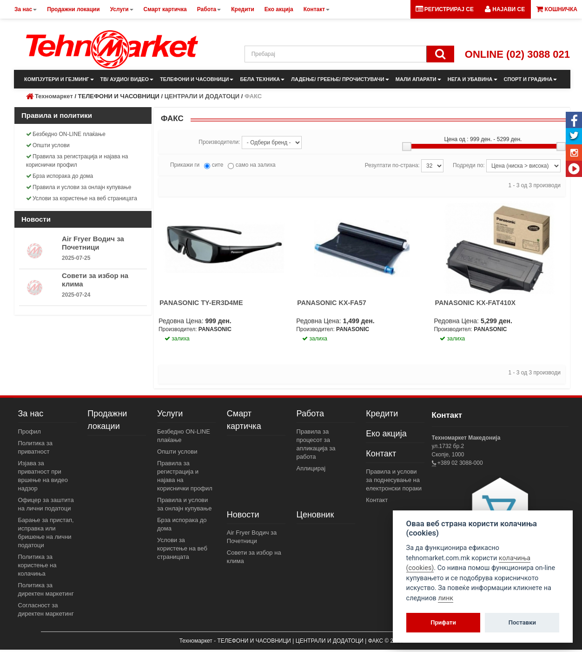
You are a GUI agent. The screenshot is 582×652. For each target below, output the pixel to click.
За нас (31, 413)
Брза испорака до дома (59, 176)
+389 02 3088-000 (459, 463)
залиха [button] (177, 338)
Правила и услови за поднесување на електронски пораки (394, 480)
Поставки (522, 622)
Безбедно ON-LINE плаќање (66, 134)
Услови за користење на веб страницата (81, 198)
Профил (29, 431)
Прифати (443, 622)
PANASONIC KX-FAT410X (475, 302)
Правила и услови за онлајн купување (79, 187)
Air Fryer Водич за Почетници (93, 243)
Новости (243, 514)
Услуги (170, 413)
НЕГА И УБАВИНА (472, 79)
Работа (310, 413)
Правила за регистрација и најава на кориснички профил (77, 160)
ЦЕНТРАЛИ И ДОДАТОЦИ (202, 96)
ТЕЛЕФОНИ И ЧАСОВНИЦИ (196, 79)
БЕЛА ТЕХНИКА (262, 79)
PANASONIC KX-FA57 (331, 302)
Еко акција (386, 433)
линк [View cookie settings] (445, 598)
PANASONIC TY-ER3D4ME (201, 302)
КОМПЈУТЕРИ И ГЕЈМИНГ (59, 79)
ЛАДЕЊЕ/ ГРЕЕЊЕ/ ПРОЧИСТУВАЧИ (340, 79)
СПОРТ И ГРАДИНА (530, 79)
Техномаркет (54, 96)
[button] (505, 9)
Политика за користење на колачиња (37, 565)
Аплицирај (311, 468)
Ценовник (315, 514)
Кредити (382, 413)
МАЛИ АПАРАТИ (418, 79)
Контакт (381, 453)
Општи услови (48, 145)
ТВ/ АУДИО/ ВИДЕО (127, 79)
